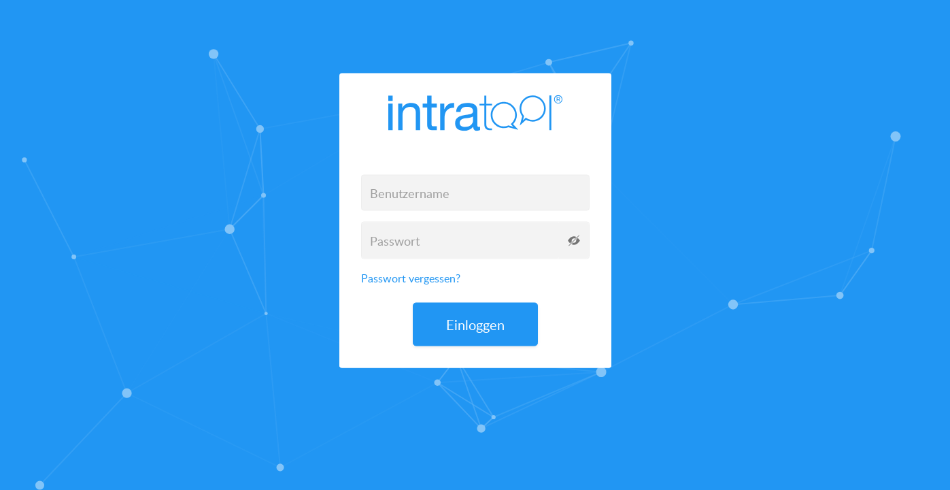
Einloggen (475, 324)
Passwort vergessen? (410, 278)
